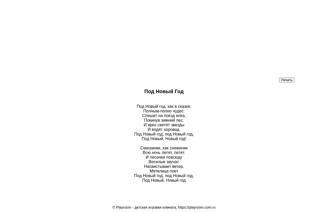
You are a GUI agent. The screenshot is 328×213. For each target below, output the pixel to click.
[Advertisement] (128, 36)
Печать (286, 80)
